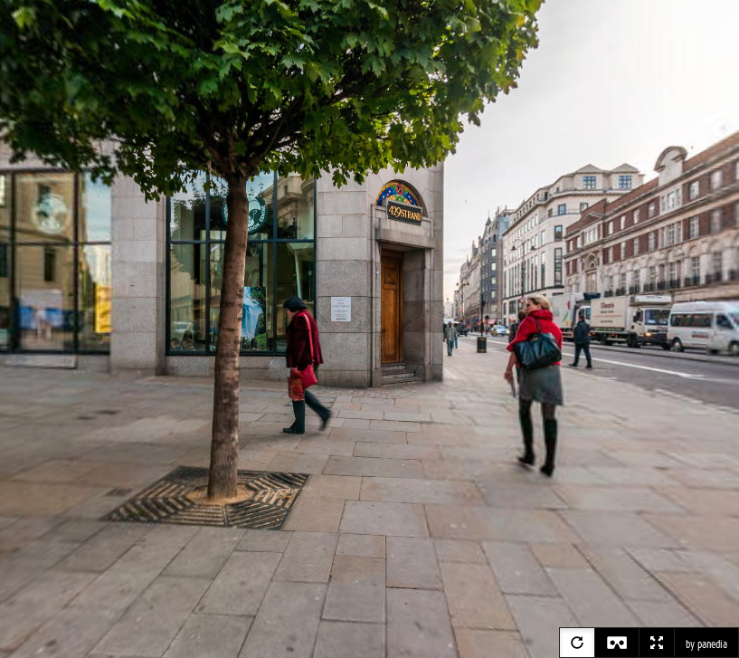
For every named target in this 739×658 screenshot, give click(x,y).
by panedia (706, 644)
